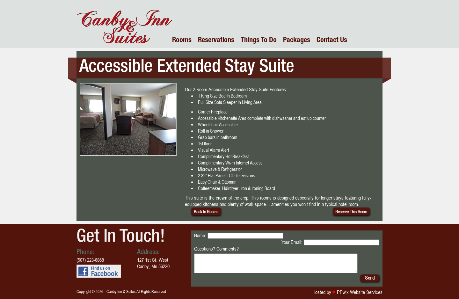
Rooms (182, 40)
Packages (296, 40)
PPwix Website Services (359, 296)
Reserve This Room (351, 211)
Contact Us (332, 40)
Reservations (216, 40)
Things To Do (259, 40)
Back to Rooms (206, 211)
